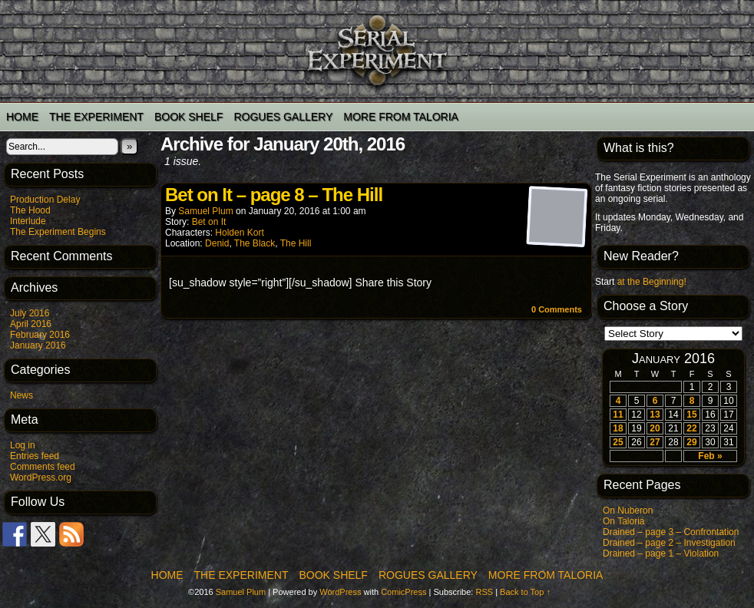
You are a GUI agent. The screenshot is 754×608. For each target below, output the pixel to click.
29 (691, 442)
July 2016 (29, 313)
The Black (254, 243)
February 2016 (40, 334)
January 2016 (38, 345)
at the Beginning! (651, 281)
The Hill (296, 243)
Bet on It (209, 221)
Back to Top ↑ (525, 591)
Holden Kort (239, 232)
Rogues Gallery (282, 117)
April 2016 (30, 324)
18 (618, 428)
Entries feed (34, 456)
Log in (22, 445)
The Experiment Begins (58, 231)
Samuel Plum (205, 211)
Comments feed (42, 466)
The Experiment (96, 117)
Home (22, 117)
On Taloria (623, 521)
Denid (217, 243)
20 (655, 428)
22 (691, 428)
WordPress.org (40, 477)
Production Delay (45, 199)
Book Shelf (188, 117)
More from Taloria (400, 117)
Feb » (710, 456)
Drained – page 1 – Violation (661, 553)
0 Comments (556, 309)
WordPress (340, 591)
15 (691, 414)
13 (655, 414)
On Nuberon (628, 510)
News (21, 395)
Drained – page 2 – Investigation (669, 542)
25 (618, 442)
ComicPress (403, 591)
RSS (484, 591)
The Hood (30, 210)
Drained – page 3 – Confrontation (671, 532)
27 (655, 442)
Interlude (28, 221)
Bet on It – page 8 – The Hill (273, 194)
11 (618, 414)
